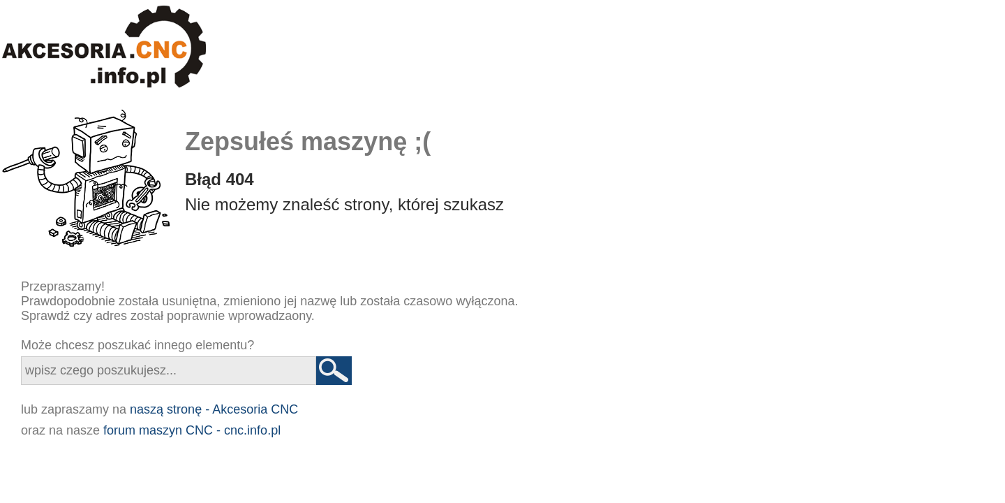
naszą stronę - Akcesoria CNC (214, 409)
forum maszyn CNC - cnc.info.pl (192, 430)
